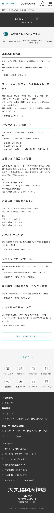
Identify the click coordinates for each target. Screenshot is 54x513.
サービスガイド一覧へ (27, 336)
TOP (3, 10)
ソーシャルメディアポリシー (18, 459)
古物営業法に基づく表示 (16, 475)
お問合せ (9, 443)
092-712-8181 (27, 502)
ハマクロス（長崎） (14, 436)
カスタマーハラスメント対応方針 (20, 480)
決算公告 (9, 403)
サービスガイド (13, 10)
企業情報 (9, 397)
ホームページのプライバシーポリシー (22, 454)
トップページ (27, 356)
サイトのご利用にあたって (17, 448)
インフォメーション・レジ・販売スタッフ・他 (26, 418)
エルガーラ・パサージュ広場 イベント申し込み (26, 431)
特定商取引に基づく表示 (16, 469)
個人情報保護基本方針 (15, 464)
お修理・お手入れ (28, 10)
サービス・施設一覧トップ (11, 41)
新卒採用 (9, 413)
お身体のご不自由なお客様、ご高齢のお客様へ (33, 41)
